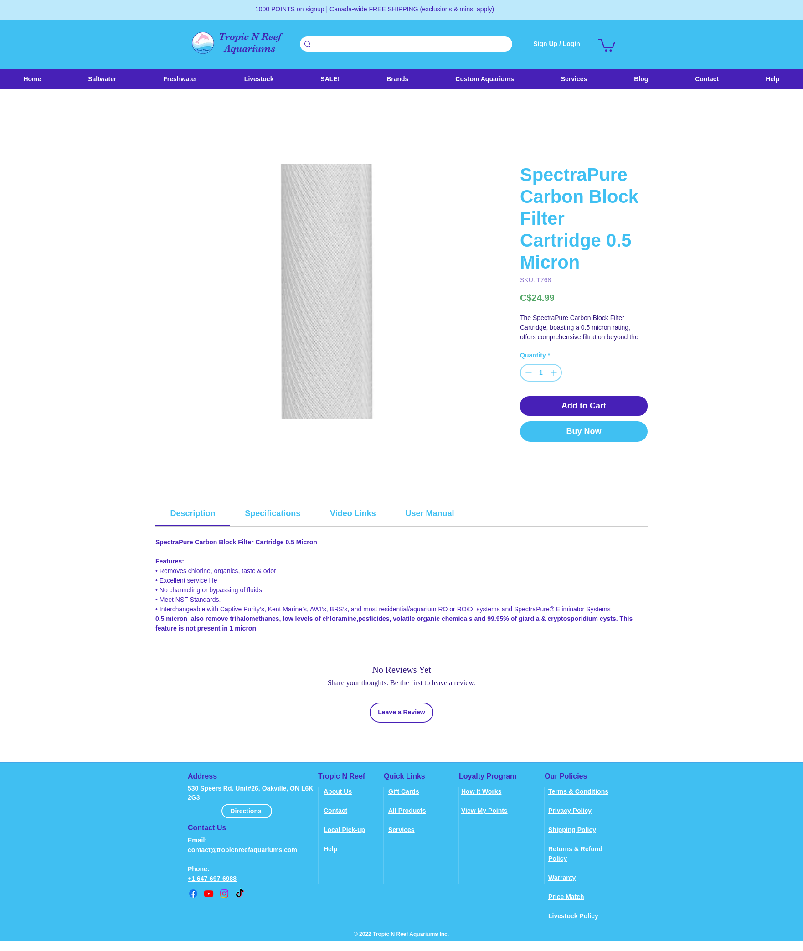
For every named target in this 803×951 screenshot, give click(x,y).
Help (330, 849)
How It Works (481, 791)
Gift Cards (403, 791)
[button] (259, 79)
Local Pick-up (344, 829)
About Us (338, 791)
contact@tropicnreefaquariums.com (242, 849)
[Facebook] (193, 893)
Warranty (562, 877)
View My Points (484, 810)
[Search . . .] (404, 44)
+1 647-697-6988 (212, 878)
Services (401, 829)
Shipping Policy (572, 829)
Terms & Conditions (578, 791)
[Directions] (246, 811)
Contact (335, 810)
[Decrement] (527, 373)
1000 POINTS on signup (289, 9)
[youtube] (208, 893)
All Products (407, 810)
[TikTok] (239, 893)
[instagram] (224, 893)
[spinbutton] (541, 373)
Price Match (566, 896)
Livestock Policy (573, 916)
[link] (606, 44)
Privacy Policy (570, 810)
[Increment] (554, 373)
